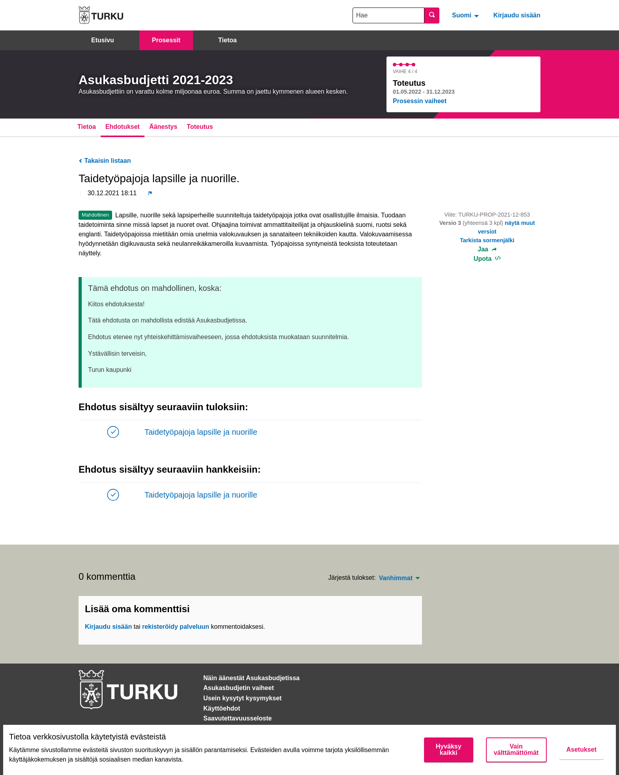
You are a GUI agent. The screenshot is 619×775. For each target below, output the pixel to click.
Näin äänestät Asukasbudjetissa (251, 678)
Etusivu (102, 40)
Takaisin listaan (105, 160)
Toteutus (200, 126)
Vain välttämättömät (516, 749)
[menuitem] (466, 15)
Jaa (487, 249)
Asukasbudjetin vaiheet (238, 687)
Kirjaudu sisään (516, 15)
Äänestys (163, 126)
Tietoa (227, 40)
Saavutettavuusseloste (237, 718)
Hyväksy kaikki (448, 749)
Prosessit (166, 40)
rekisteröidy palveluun (175, 626)
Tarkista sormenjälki (487, 240)
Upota (487, 258)
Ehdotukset (122, 126)
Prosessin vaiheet (419, 101)
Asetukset (581, 749)
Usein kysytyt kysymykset (242, 698)
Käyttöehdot (221, 708)
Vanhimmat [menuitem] (396, 578)
